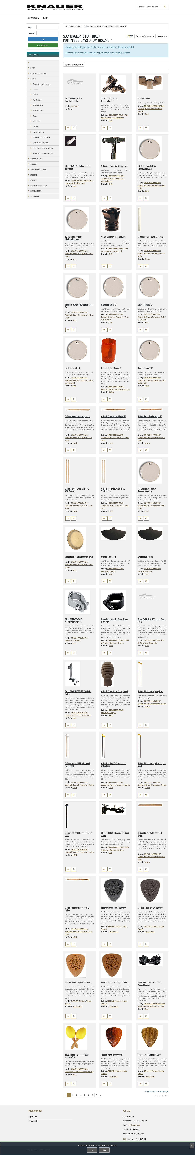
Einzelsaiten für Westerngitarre (43, 154)
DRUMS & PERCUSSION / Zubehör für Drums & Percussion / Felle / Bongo (79, 564)
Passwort (31, 33)
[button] (67, 128)
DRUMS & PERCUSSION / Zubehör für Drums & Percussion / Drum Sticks (151, 253)
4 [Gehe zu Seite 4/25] (80, 1095)
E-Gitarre (36, 89)
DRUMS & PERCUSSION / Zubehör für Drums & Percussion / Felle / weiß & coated (115, 317)
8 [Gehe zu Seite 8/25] (96, 1095)
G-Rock (147, 259)
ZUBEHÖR (33, 175)
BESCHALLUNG (35, 191)
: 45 (162, 36)
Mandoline (36, 121)
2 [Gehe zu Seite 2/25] (72, 1095)
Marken (45, 17)
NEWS (32, 68)
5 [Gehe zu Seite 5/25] (84, 1095)
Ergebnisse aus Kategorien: (74, 64)
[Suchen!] (165, 7)
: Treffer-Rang (145, 36)
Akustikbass (37, 100)
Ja (92, 1150)
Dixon (74, 186)
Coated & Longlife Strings (41, 84)
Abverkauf (74, 106)
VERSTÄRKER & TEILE (38, 170)
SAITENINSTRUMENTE (38, 73)
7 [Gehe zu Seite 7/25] (92, 1095)
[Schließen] (192, 1145)
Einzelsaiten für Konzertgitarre (43, 148)
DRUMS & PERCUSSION (38, 186)
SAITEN (33, 79)
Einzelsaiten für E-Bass (41, 143)
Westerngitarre (38, 111)
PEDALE (33, 164)
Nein (104, 1150)
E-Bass (35, 95)
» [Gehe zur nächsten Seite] (100, 1095)
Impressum (32, 1116)
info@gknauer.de (134, 1125)
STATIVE (33, 180)
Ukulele (35, 127)
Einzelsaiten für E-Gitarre (41, 137)
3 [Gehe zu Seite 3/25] (76, 1095)
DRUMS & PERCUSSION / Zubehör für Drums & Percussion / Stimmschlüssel (112, 178)
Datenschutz (33, 1121)
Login (30, 27)
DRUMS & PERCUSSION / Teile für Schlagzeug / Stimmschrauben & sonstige (151, 108)
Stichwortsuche (33, 17)
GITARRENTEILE (36, 159)
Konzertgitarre (38, 105)
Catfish (111, 392)
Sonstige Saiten (38, 132)
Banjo (35, 116)
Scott (110, 121)
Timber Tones (113, 932)
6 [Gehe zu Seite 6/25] (88, 1095)
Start (86, 26)
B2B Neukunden (43, 45)
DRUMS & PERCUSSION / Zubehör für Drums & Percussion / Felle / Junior (152, 185)
